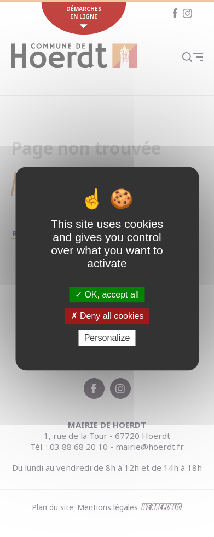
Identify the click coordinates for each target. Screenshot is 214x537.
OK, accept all (107, 294)
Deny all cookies (107, 316)
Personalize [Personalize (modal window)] (107, 337)
